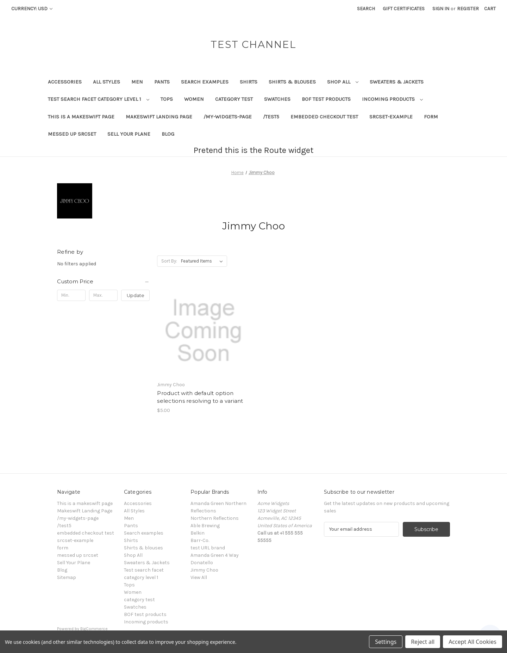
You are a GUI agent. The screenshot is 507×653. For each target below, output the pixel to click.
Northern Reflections (214, 518)
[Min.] (71, 295)
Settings (385, 642)
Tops (167, 99)
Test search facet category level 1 (98, 99)
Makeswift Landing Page (159, 116)
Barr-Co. (199, 540)
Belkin (197, 533)
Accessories (65, 82)
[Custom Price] (103, 281)
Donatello (201, 563)
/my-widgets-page (228, 116)
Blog (168, 134)
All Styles (106, 82)
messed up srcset (72, 134)
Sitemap (66, 577)
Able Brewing (205, 526)
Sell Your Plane (128, 134)
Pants (162, 82)
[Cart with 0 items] (490, 8)
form (431, 116)
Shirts (248, 82)
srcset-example (391, 116)
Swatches (277, 99)
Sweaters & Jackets (397, 82)
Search (366, 9)
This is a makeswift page (81, 116)
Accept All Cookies (472, 642)
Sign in (440, 9)
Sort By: (169, 261)
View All (198, 577)
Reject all (422, 642)
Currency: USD (31, 9)
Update (135, 295)
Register (468, 9)
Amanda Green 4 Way (214, 555)
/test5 (271, 116)
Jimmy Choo (204, 570)
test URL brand (207, 548)
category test (234, 99)
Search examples (205, 82)
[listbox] (203, 261)
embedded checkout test (324, 116)
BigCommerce (94, 628)
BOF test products (326, 99)
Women (194, 99)
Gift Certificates (404, 9)
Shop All (342, 82)
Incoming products (392, 99)
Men (137, 82)
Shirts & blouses (292, 82)
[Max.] (103, 295)
